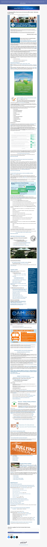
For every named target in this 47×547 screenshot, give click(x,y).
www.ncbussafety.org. (28, 345)
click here (31, 275)
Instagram (23, 512)
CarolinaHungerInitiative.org (25, 379)
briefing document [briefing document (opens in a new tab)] (30, 396)
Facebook (19, 512)
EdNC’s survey (25, 177)
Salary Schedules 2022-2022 (16, 491)
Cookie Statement (23, 3)
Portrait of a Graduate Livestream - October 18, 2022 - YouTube (22, 63)
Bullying (11, 455)
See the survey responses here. (26, 169)
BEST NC (11, 502)
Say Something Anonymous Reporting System (25, 455)
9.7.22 (21, 294)
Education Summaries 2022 (16, 294)
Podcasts (23, 503)
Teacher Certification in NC (31, 486)
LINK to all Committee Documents (22, 285)
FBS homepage (25, 487)
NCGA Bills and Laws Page (16, 293)
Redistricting (14, 276)
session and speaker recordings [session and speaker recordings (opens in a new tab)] (31, 395)
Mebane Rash (14, 174)
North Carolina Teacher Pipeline (14, 486)
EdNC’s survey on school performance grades (18, 197)
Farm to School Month (25, 406)
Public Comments (15, 286)
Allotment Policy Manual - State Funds (17, 492)
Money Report (21, 301)
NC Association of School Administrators (15, 503)
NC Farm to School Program (16, 412)
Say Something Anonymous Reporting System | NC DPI (27, 485)
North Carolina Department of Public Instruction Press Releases (18, 498)
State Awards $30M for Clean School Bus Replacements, (23, 350)
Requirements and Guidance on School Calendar (19, 298)
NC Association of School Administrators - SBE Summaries (21, 245)
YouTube (27, 512)
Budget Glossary (15, 304)
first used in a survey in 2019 (21, 102)
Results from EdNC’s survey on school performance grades (26, 97)
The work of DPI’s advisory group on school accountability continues (21, 173)
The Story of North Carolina (14, 504)
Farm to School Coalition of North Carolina (17, 409)
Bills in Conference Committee (17, 282)
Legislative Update (14, 269)
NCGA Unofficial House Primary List (19, 277)
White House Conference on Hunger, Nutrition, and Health (26, 390)
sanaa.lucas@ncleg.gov (13, 265)
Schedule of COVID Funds (16, 496)
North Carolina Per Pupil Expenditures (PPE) (17, 431)
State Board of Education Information (17, 236)
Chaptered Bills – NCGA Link (16, 292)
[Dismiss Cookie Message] (46, 1)
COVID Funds (14, 497)
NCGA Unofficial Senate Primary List (19, 278)
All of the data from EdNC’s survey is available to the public (23, 232)
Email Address (10, 528)
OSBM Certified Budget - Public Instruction (16, 302)
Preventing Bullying (15, 460)
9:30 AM (22, 263)
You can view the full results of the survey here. (23, 153)
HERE (17, 156)
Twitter (21, 512)
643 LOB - (25, 263)
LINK (26, 240)
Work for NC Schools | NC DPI (23, 486)
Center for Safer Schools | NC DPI (14, 485)
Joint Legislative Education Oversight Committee (20, 262)
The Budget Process (20, 304)
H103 (18, 301)
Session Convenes (18, 273)
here (24, 61)
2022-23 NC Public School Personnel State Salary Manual (20, 490)
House (24, 273)
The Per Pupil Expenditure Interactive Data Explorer (18, 437)
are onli (16, 372)
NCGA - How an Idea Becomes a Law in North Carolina (20, 297)
